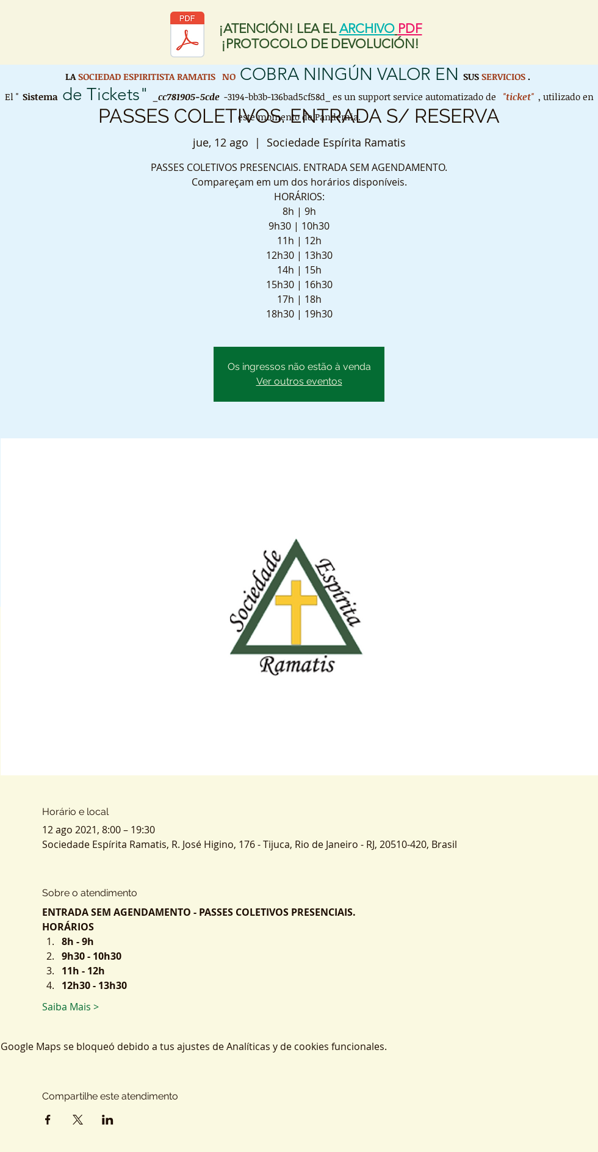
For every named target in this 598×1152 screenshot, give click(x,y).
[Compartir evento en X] (78, 1120)
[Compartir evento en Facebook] (48, 1120)
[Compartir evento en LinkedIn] (107, 1120)
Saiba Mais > (70, 1006)
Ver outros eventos (299, 381)
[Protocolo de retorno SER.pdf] (187, 36)
